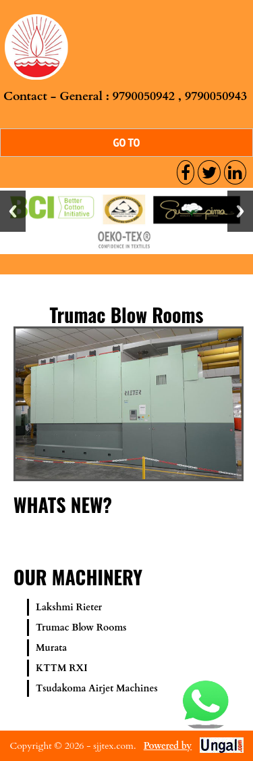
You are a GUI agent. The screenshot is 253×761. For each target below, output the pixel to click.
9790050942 (144, 96)
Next (240, 211)
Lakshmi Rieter (69, 607)
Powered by (168, 745)
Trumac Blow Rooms (81, 627)
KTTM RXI (62, 668)
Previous (13, 211)
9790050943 (216, 96)
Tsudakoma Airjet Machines (97, 688)
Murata (51, 647)
